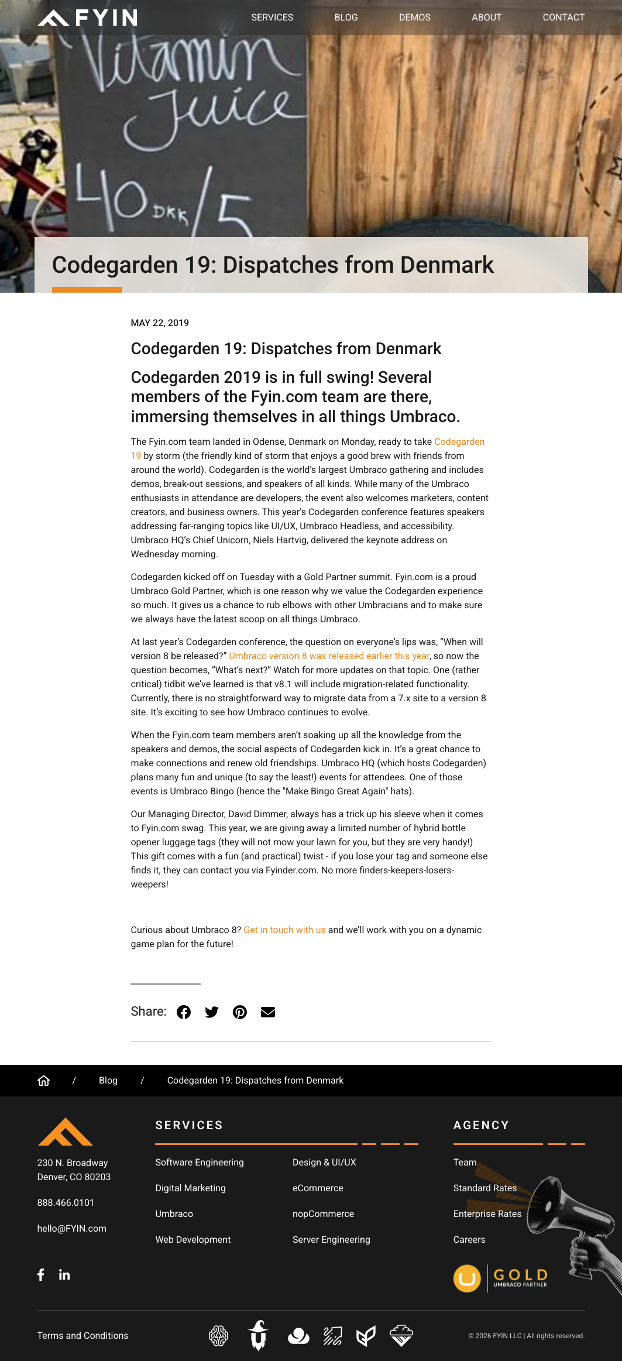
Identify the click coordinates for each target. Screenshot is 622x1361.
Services (273, 17)
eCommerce (318, 1188)
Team (465, 1162)
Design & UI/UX (324, 1162)
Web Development (193, 1239)
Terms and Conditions (83, 1335)
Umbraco (174, 1213)
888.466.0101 (66, 1202)
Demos (415, 17)
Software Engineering (199, 1162)
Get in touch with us (284, 929)
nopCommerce (323, 1213)
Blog (346, 17)
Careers (469, 1239)
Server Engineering (331, 1239)
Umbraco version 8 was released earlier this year (329, 655)
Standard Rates (485, 1188)
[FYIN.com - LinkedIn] (64, 1274)
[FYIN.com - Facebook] (40, 1274)
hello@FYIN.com (72, 1228)
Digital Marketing (190, 1188)
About (486, 17)
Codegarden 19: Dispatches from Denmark (255, 1080)
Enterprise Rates (487, 1213)
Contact (564, 17)
